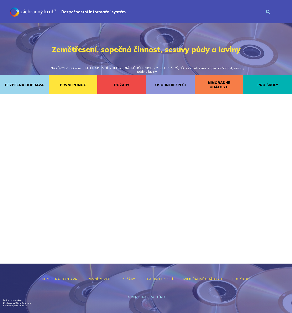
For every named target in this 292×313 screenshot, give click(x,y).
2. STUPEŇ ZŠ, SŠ (170, 68)
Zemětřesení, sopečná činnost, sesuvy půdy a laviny (191, 70)
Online (76, 68)
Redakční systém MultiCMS (15, 305)
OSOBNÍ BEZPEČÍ (170, 85)
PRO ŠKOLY (59, 68)
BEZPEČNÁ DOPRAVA (24, 85)
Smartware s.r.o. (24, 303)
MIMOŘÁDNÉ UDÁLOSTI (219, 84)
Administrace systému (146, 297)
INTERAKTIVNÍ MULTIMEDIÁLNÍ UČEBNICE (118, 68)
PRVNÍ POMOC (73, 85)
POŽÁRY (121, 85)
